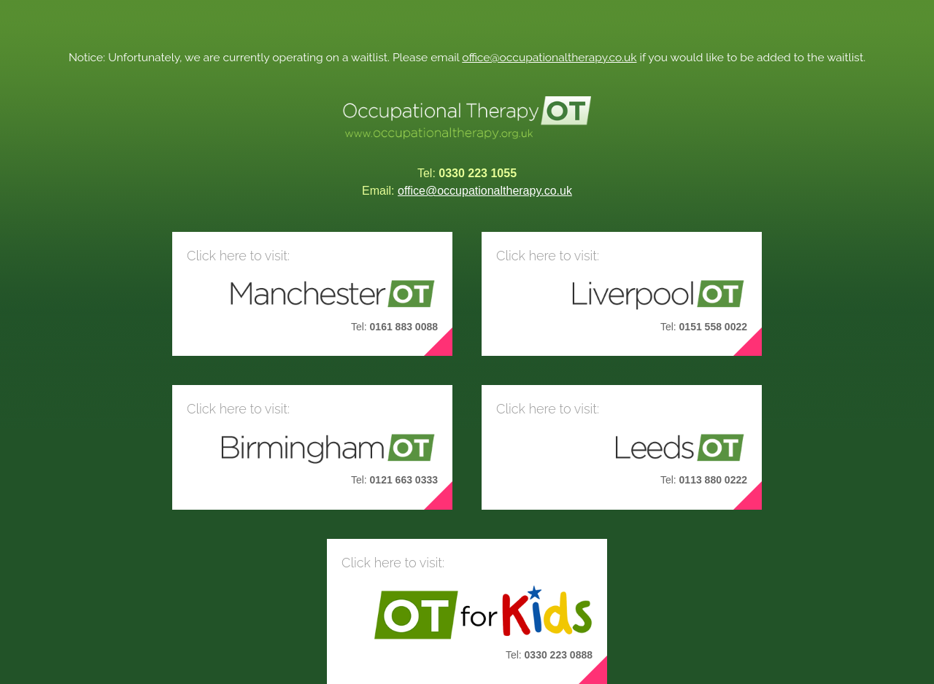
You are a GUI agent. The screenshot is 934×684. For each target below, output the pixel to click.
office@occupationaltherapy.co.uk (549, 57)
